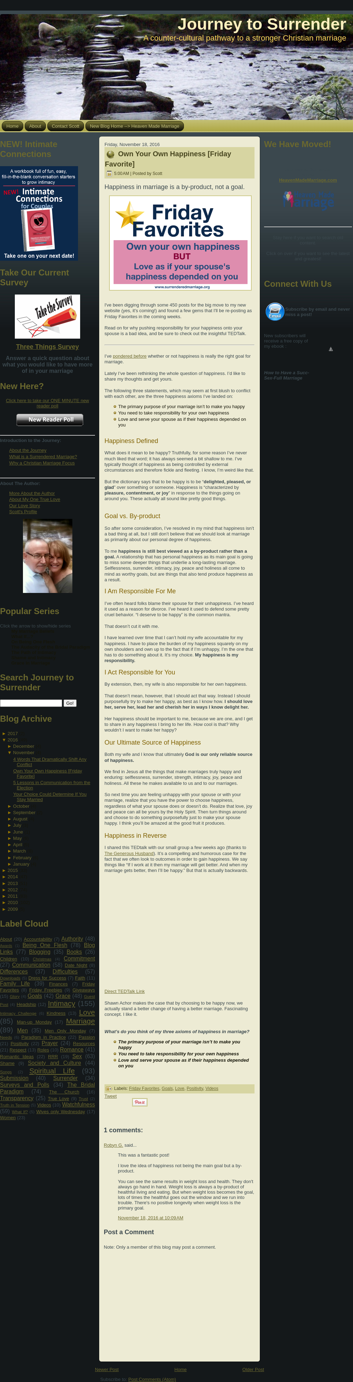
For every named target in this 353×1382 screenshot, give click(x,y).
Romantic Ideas (17, 1056)
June (18, 832)
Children (8, 959)
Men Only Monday (65, 1031)
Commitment (79, 959)
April (17, 844)
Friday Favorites (144, 1088)
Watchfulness (78, 1105)
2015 (12, 870)
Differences (14, 972)
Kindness (56, 1013)
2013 (12, 883)
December (23, 746)
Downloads (10, 978)
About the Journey (28, 450)
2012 (12, 889)
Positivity (20, 1043)
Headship (26, 1004)
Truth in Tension (14, 1105)
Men (22, 1031)
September (24, 812)
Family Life (15, 984)
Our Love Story (24, 505)
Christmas (42, 959)
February (22, 857)
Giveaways (83, 990)
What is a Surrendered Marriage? (43, 456)
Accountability (38, 939)
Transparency (17, 1098)
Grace (62, 996)
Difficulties (65, 972)
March (19, 851)
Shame (7, 1063)
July (17, 825)
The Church (64, 1092)
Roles (43, 1050)
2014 (12, 876)
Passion (87, 1037)
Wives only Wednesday (60, 1111)
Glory (15, 996)
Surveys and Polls (24, 1085)
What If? (20, 1111)
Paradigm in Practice (44, 1037)
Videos (44, 1105)
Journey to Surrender (262, 23)
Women (8, 1117)
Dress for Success (47, 978)
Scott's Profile (23, 511)
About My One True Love (34, 499)
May (17, 838)
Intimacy (61, 1003)
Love (87, 1012)
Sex (77, 1056)
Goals (35, 996)
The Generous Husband (129, 853)
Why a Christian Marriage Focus (42, 463)
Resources (84, 1043)
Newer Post (107, 1369)
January (21, 864)
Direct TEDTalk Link (124, 991)
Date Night (76, 965)
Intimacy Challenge (18, 1013)
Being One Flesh (45, 945)
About (6, 939)
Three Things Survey (47, 346)
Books (74, 952)
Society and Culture (54, 1063)
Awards (6, 946)
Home (180, 1369)
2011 (12, 896)
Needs (6, 1037)
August (20, 819)
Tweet (110, 1096)
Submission (14, 1078)
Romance (72, 1050)
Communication (31, 965)
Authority (72, 939)
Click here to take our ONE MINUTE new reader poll (47, 403)
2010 (12, 902)
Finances (58, 984)
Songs (6, 1071)
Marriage (80, 1021)
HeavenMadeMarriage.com (308, 180)
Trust (83, 1098)
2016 (12, 739)
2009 (12, 909)
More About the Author (32, 493)
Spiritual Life (52, 1071)
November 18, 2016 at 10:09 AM (150, 1217)
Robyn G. (113, 1145)
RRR (53, 1056)
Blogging (39, 952)
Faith (80, 978)
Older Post (253, 1369)
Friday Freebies (45, 990)
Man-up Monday (34, 1022)
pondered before (129, 356)
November (23, 752)
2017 (12, 733)
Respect (18, 1050)
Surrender (65, 1078)
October (21, 806)
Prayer (50, 1043)
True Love (58, 1098)
